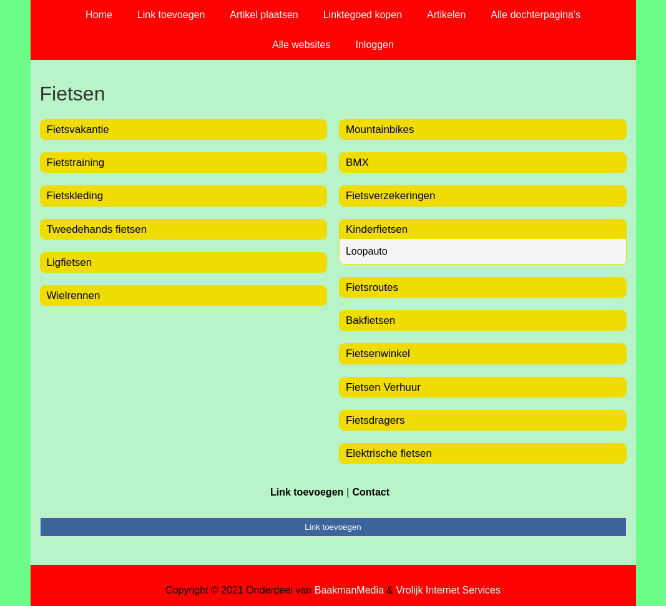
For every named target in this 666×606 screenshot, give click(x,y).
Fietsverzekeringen (391, 196)
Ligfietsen (69, 262)
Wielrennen (73, 295)
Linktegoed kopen (362, 14)
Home (99, 14)
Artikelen (446, 14)
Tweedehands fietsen (97, 229)
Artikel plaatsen (264, 14)
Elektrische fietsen (389, 453)
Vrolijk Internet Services (448, 590)
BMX (357, 163)
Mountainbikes (380, 129)
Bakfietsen (370, 320)
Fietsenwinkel (378, 353)
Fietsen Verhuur (383, 387)
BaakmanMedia (349, 590)
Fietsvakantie (78, 129)
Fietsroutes (372, 287)
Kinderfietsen (377, 229)
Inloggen (374, 44)
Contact (370, 492)
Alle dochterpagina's (535, 14)
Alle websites (301, 44)
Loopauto (367, 251)
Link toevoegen (171, 14)
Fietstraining (76, 163)
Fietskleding (75, 196)
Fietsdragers (375, 420)
